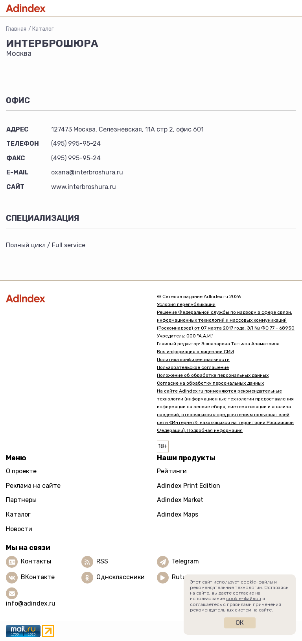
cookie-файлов (243, 598)
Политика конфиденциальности (193, 359)
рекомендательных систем (220, 610)
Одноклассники (120, 577)
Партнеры (21, 500)
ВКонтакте (38, 577)
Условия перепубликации (186, 304)
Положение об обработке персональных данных (213, 375)
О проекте (21, 471)
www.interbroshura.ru (83, 187)
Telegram (185, 561)
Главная (16, 29)
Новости (19, 529)
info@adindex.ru (30, 603)
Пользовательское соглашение (193, 367)
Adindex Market (180, 500)
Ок (240, 622)
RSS (102, 561)
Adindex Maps (177, 514)
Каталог (43, 29)
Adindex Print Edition (188, 485)
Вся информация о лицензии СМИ (195, 351)
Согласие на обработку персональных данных (210, 383)
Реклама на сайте (33, 485)
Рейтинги (172, 471)
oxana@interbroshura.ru (87, 172)
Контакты (36, 561)
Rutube (182, 577)
